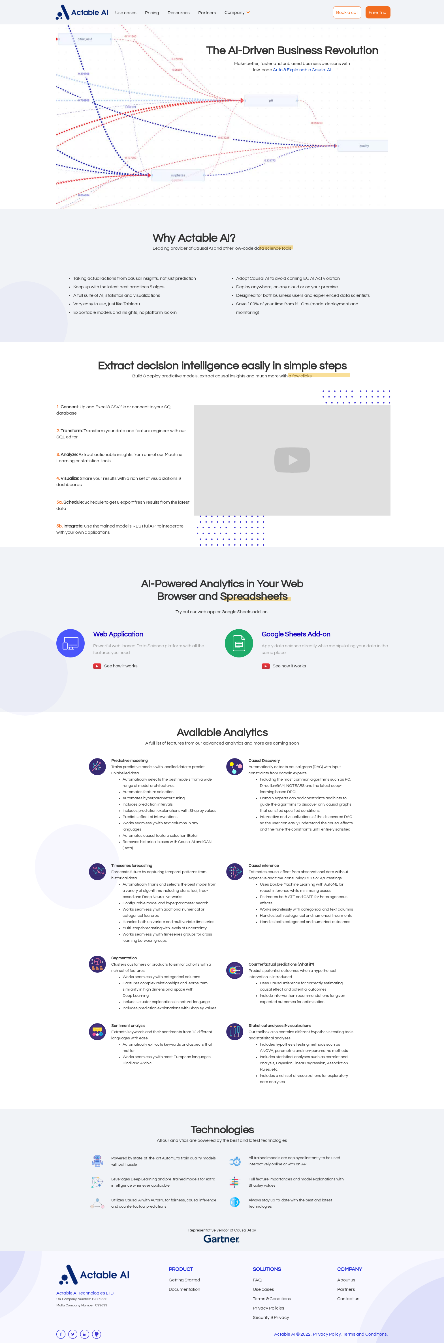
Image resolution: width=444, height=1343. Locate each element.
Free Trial (378, 12)
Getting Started (184, 1280)
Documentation (184, 1289)
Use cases (263, 1289)
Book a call (347, 12)
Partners (346, 1289)
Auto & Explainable (292, 70)
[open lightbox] (115, 666)
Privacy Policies (268, 1308)
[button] (124, 12)
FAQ (257, 1280)
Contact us (348, 1298)
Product (181, 1269)
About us (346, 1280)
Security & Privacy (271, 1317)
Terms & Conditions (272, 1298)
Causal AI (321, 70)
